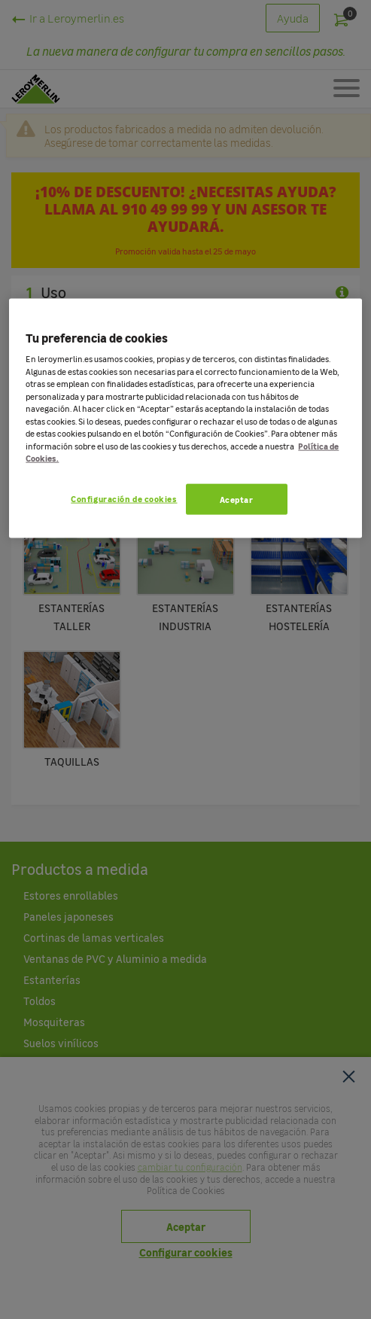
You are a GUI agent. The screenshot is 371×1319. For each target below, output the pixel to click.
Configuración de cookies (124, 498)
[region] (185, 418)
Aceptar (237, 499)
